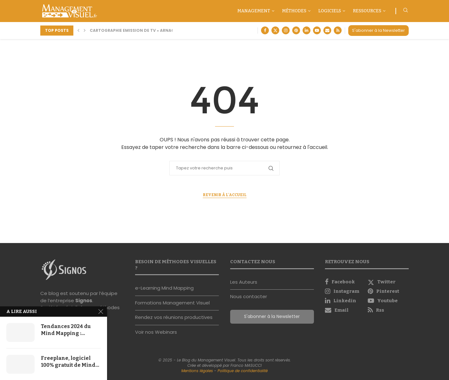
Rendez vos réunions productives (174, 317)
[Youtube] (317, 30)
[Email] (327, 30)
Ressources (367, 11)
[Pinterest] (296, 30)
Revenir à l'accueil (225, 195)
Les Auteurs (243, 282)
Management (253, 11)
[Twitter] (275, 30)
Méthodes (294, 11)
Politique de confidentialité (243, 370)
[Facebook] (265, 30)
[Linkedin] (306, 30)
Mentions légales (197, 370)
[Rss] (338, 30)
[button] (78, 31)
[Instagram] (286, 30)
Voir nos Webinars (156, 332)
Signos (83, 300)
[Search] (405, 11)
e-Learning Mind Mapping (164, 288)
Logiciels (329, 11)
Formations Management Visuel (172, 302)
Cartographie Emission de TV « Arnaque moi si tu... (147, 30)
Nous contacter (248, 296)
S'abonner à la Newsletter (378, 30)
